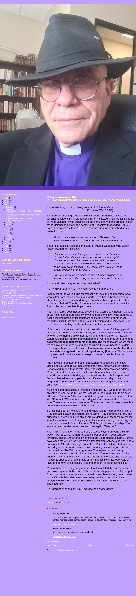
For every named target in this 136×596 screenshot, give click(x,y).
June (8, 229)
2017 (6, 200)
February (9, 237)
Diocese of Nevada (9, 294)
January (9, 239)
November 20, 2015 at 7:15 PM (64, 524)
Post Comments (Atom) (67, 550)
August (9, 224)
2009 (6, 253)
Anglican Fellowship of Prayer (13, 290)
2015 (6, 205)
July (7, 227)
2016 (6, 202)
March (8, 235)
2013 (6, 244)
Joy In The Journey (9, 301)
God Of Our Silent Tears (11, 299)
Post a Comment (53, 541)
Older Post (130, 545)
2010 (6, 250)
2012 (6, 246)
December (10, 207)
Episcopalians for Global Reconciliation (16, 297)
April (8, 233)
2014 (6, 241)
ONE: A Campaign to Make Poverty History (17, 303)
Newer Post (51, 545)
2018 (6, 198)
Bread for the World (9, 292)
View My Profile (8, 317)
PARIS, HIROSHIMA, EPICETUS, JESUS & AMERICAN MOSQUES (20, 219)
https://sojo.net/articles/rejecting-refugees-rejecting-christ (92, 384)
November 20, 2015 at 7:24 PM (64, 537)
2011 (6, 248)
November (10, 209)
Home (90, 545)
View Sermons (7, 263)
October (9, 222)
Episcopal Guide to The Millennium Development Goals (22, 296)
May (8, 231)
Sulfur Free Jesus (8, 305)
